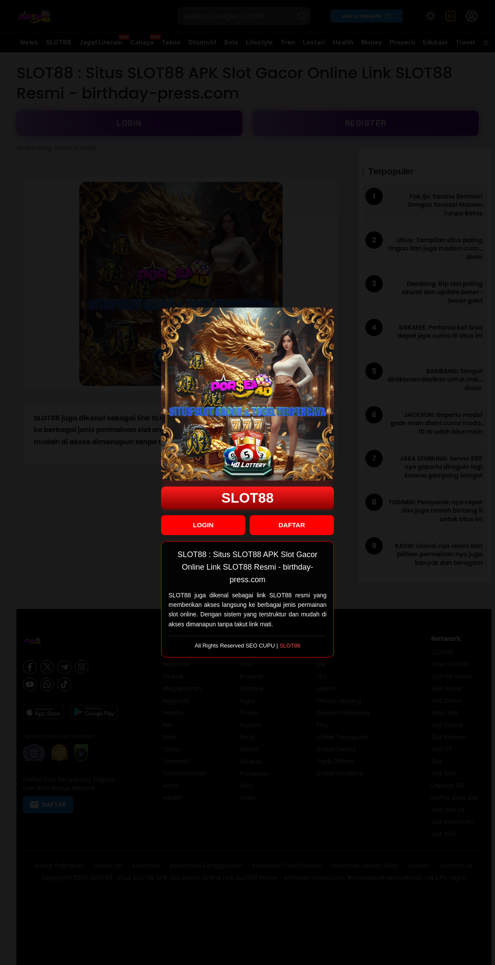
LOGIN (203, 525)
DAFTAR (292, 525)
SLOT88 (248, 498)
